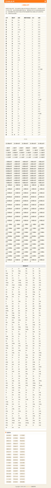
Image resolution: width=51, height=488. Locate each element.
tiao (19, 394)
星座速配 (9, 481)
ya (39, 406)
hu (26, 315)
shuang (40, 385)
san (19, 378)
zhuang (27, 422)
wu (19, 401)
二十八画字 (28, 157)
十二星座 (15, 473)
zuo (19, 427)
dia (6, 294)
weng (7, 401)
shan (34, 380)
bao (26, 270)
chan (13, 280)
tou (6, 397)
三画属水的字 (25, 166)
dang (40, 289)
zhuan (19, 422)
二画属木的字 (17, 164)
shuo (19, 387)
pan (39, 359)
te (33, 392)
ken (13, 326)
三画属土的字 (41, 166)
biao (26, 273)
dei (26, 291)
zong (19, 425)
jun (6, 324)
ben (39, 270)
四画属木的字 (17, 168)
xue (26, 406)
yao (19, 408)
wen (40, 399)
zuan (40, 425)
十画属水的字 (25, 182)
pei (19, 362)
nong (40, 355)
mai (40, 340)
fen (33, 301)
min (40, 345)
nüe (33, 357)
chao (27, 280)
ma (33, 340)
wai (13, 399)
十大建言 (9, 462)
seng (13, 380)
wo (12, 401)
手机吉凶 (15, 479)
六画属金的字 (9, 173)
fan (12, 301)
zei (19, 415)
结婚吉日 (15, 449)
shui (7, 387)
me (26, 343)
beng (7, 273)
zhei (40, 418)
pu (12, 366)
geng (40, 305)
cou (19, 287)
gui (12, 310)
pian (7, 364)
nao (26, 350)
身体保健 (15, 468)
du (18, 296)
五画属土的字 (41, 171)
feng (40, 301)
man (7, 343)
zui (6, 427)
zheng (13, 420)
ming (7, 347)
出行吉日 (22, 479)
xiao (13, 404)
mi (12, 345)
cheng (7, 282)
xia (33, 401)
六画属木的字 (17, 173)
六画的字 (41, 147)
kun (40, 329)
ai (12, 268)
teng (40, 392)
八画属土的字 (41, 178)
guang (7, 310)
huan (7, 317)
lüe (6, 340)
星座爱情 (22, 460)
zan (33, 413)
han (6, 312)
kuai (13, 329)
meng (7, 345)
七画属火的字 (33, 175)
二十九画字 (35, 157)
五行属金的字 (9, 143)
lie (18, 336)
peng (34, 362)
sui (19, 390)
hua (33, 315)
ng (18, 352)
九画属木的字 (17, 180)
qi (18, 366)
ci (6, 287)
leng (19, 333)
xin (26, 404)
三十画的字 (42, 157)
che (33, 280)
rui (26, 376)
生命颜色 (15, 462)
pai (33, 359)
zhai (7, 418)
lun (12, 340)
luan (34, 338)
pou (6, 366)
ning (26, 355)
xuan (19, 406)
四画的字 (28, 147)
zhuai (13, 422)
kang (34, 324)
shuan (34, 385)
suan (13, 390)
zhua (7, 422)
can (39, 275)
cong (13, 287)
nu (12, 357)
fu (18, 303)
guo (26, 310)
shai (26, 380)
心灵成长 (9, 465)
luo (19, 340)
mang (13, 343)
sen (6, 380)
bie (33, 273)
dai (26, 289)
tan (12, 392)
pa (26, 359)
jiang (19, 319)
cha (39, 277)
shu (12, 385)
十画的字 (28, 150)
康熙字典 (9, 438)
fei (26, 301)
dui (33, 296)
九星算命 (22, 451)
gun (19, 310)
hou (19, 315)
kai (19, 324)
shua (19, 385)
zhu (39, 420)
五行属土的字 (41, 143)
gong (7, 308)
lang (34, 331)
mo (19, 347)
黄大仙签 (9, 473)
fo (6, 303)
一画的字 (8, 147)
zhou (34, 420)
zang (40, 413)
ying (7, 411)
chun (34, 284)
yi (33, 408)
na (39, 347)
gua (26, 308)
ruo (39, 376)
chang (19, 280)
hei (33, 312)
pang (7, 362)
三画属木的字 (17, 166)
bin (39, 273)
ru (12, 376)
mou (26, 347)
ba (39, 268)
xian (40, 401)
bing (7, 275)
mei (33, 343)
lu (18, 338)
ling (33, 336)
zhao (27, 418)
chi (12, 282)
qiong (34, 369)
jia (6, 319)
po (39, 364)
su (6, 390)
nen (6, 352)
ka (12, 324)
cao (12, 277)
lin (26, 336)
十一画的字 (35, 150)
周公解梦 (9, 471)
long (7, 338)
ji (39, 317)
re (12, 373)
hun (26, 317)
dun (40, 296)
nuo (40, 357)
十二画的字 (42, 150)
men (40, 343)
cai (33, 275)
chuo (40, 284)
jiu (19, 322)
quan (13, 371)
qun (26, 371)
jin (39, 319)
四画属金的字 (9, 168)
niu (33, 355)
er (39, 298)
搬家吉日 (9, 449)
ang (26, 268)
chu (33, 282)
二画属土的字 (41, 164)
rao (6, 373)
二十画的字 (15, 154)
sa (6, 378)
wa (6, 399)
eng (33, 298)
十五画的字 (21, 152)
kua (6, 329)
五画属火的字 (33, 171)
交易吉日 (22, 473)
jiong (13, 322)
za (18, 413)
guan (40, 308)
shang (40, 380)
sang (26, 378)
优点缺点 (15, 454)
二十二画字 (28, 154)
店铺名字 (15, 446)
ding (34, 294)
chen (40, 280)
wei (33, 399)
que (19, 371)
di (39, 291)
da (18, 289)
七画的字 (8, 150)
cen (26, 277)
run (33, 376)
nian (34, 352)
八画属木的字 (17, 178)
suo (33, 390)
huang (13, 317)
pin (26, 364)
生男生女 (22, 476)
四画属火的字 (33, 168)
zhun (40, 422)
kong (27, 326)
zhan (13, 418)
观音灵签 (22, 471)
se (39, 378)
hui (19, 317)
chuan (13, 284)
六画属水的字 (25, 173)
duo (6, 298)
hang (13, 312)
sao (33, 378)
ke (6, 326)
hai (39, 310)
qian (34, 366)
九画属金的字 (9, 180)
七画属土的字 (41, 175)
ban (13, 270)
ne (33, 350)
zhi (19, 420)
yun (13, 413)
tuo (39, 397)
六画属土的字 (41, 173)
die (26, 294)
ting (33, 394)
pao (13, 362)
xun (33, 406)
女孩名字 (9, 443)
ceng (34, 277)
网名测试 (22, 440)
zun (13, 427)
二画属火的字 (33, 164)
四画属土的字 (41, 168)
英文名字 (22, 446)
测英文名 (9, 440)
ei (18, 298)
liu (39, 336)
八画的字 (14, 150)
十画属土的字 (41, 182)
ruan (19, 376)
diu (39, 294)
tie (26, 394)
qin (19, 369)
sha (19, 380)
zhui (34, 422)
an (18, 268)
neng (13, 352)
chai (7, 280)
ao (33, 268)
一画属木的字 (17, 161)
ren (19, 373)
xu (12, 406)
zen (26, 415)
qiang (40, 366)
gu (18, 308)
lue (39, 338)
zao (6, 415)
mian (19, 345)
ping (34, 364)
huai (40, 315)
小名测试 (15, 440)
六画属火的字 (33, 173)
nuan (27, 357)
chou (27, 282)
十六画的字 (28, 152)
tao (26, 392)
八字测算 (22, 435)
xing (34, 404)
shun (13, 387)
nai (6, 350)
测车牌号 (9, 476)
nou (6, 357)
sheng (34, 383)
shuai (27, 385)
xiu (6, 406)
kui (33, 329)
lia (33, 333)
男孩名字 (15, 443)
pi (39, 362)
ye (26, 408)
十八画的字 (42, 152)
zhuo (7, 425)
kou (33, 326)
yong (19, 411)
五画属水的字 (25, 171)
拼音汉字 (9, 451)
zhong (27, 420)
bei (33, 270)
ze (12, 415)
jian (13, 319)
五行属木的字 (17, 143)
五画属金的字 (9, 171)
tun (33, 397)
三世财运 (22, 465)
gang (7, 305)
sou (39, 387)
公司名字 (9, 446)
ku (39, 326)
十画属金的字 (9, 182)
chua (40, 282)
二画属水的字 (25, 164)
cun (6, 289)
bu (18, 275)
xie (19, 404)
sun (26, 390)
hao (19, 312)
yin (39, 408)
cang (7, 277)
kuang (27, 329)
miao (27, 345)
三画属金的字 (9, 166)
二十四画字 (42, 154)
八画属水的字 (25, 178)
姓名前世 (15, 457)
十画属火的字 (33, 182)
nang (19, 350)
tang (19, 392)
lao (39, 331)
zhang (19, 418)
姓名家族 (9, 457)
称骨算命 (15, 460)
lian (40, 333)
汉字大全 (15, 476)
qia (26, 366)
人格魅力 (9, 454)
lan (26, 331)
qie (12, 369)
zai (26, 413)
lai (18, 331)
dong (7, 296)
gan (39, 303)
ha (33, 310)
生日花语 (15, 465)
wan (19, 399)
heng (7, 315)
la (12, 331)
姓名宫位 (22, 454)
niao (7, 355)
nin (19, 355)
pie (19, 364)
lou (12, 338)
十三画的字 (8, 152)
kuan (19, 329)
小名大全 (22, 443)
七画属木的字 (17, 175)
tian (13, 394)
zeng (34, 415)
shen (26, 383)
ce (18, 277)
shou (7, 385)
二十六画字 (15, 157)
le (6, 333)
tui (26, 397)
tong (40, 394)
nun (6, 359)
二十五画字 (8, 157)
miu (13, 347)
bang (19, 270)
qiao (7, 369)
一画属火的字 (33, 161)
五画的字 (35, 147)
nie (12, 355)
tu (12, 397)
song (34, 387)
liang (7, 336)
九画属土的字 (41, 180)
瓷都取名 (15, 435)
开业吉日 (22, 449)
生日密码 (9, 468)
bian (19, 273)
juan (34, 322)
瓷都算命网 (28, 486)
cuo (13, 289)
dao (6, 291)
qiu (39, 369)
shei (19, 383)
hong (13, 315)
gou (13, 308)
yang (13, 408)
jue (39, 322)
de (12, 291)
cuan (34, 287)
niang (40, 352)
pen (26, 362)
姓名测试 (9, 435)
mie (33, 345)
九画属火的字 (33, 180)
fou (12, 303)
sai (12, 378)
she (12, 383)
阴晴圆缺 (9, 460)
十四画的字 (15, 152)
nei (39, 350)
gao (13, 305)
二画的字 (14, 147)
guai (34, 308)
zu (33, 425)
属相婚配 (22, 481)
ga (26, 303)
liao (13, 336)
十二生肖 (9, 479)
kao (39, 324)
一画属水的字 (25, 161)
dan (33, 289)
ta (39, 390)
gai (33, 303)
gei (26, 305)
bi (12, 273)
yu (33, 411)
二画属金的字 (9, 164)
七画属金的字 (9, 175)
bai (6, 270)
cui (39, 287)
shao (7, 383)
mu (33, 347)
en (26, 298)
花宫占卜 (22, 457)
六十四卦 (15, 451)
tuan (19, 397)
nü (18, 357)
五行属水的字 (25, 143)
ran (33, 371)
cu (26, 287)
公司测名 (15, 438)
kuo (6, 331)
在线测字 (15, 471)
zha (39, 415)
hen (39, 312)
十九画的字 (8, 154)
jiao (26, 319)
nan (13, 350)
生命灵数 (22, 462)
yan (6, 408)
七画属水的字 (25, 175)
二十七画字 (21, 157)
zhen (7, 420)
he (26, 312)
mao (19, 343)
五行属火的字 (33, 143)
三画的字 (21, 147)
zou (26, 425)
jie (33, 319)
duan (27, 296)
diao (19, 294)
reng (26, 373)
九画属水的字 (25, 180)
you (26, 411)
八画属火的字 (33, 178)
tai (6, 392)
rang (40, 371)
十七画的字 (35, 152)
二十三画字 (35, 154)
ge (18, 305)
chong (19, 282)
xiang (7, 404)
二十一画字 (21, 154)
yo (12, 411)
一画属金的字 (9, 161)
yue (6, 413)
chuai (7, 284)
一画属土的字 (41, 161)
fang (19, 301)
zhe (33, 418)
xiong (40, 404)
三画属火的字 (33, 166)
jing (6, 322)
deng (34, 291)
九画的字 (21, 150)
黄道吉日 (22, 438)
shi (39, 383)
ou (18, 359)
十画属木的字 (17, 182)
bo (12, 275)
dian (13, 294)
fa (6, 301)
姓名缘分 (15, 481)
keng (19, 326)
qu (6, 371)
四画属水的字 (25, 168)
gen (33, 305)
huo (33, 317)
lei (12, 333)
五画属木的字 (17, 171)
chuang (19, 284)
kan (26, 324)
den (19, 291)
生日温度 (22, 468)
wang (27, 399)
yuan (40, 411)
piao (13, 364)
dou (13, 296)
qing (26, 369)
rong (40, 373)
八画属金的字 (9, 178)
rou (6, 376)
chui (26, 284)
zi (12, 425)
